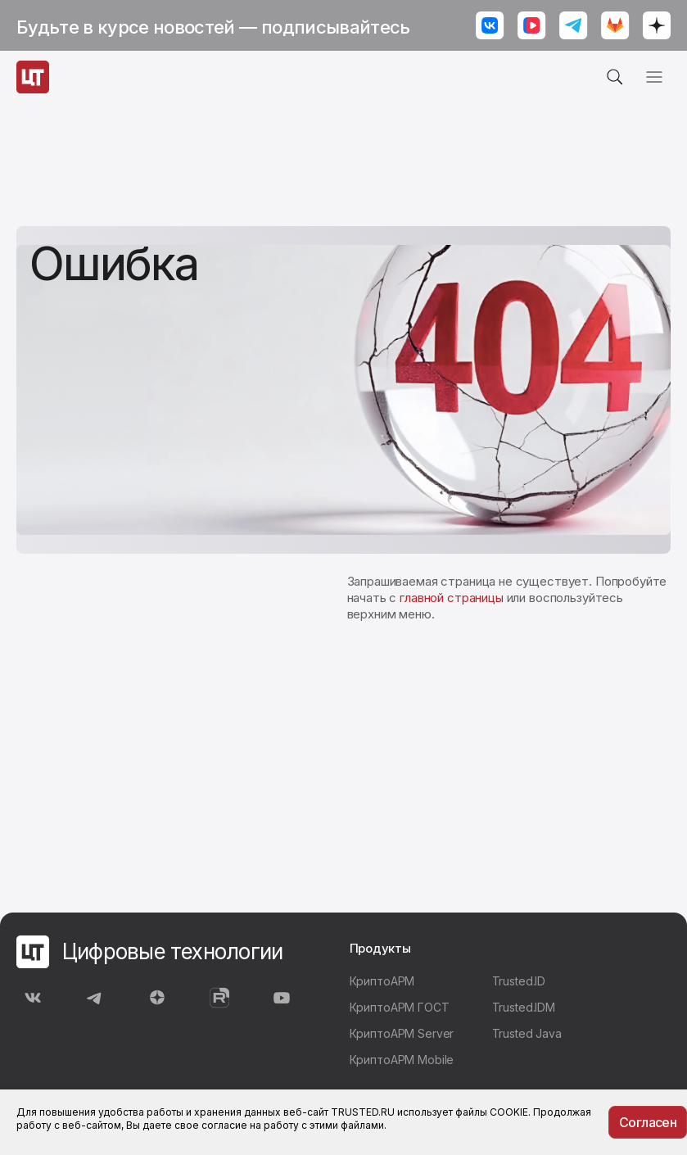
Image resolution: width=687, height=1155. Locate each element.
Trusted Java (527, 1033)
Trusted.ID (519, 981)
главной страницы (452, 597)
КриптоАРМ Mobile (402, 1060)
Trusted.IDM (523, 1007)
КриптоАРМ (382, 981)
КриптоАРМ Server (402, 1033)
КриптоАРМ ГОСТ (400, 1007)
